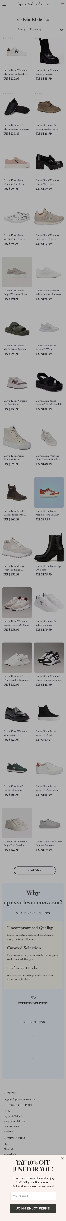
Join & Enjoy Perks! (33, 1208)
